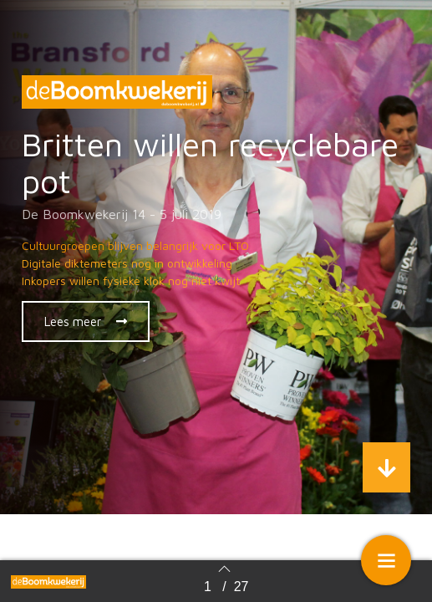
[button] (86, 321)
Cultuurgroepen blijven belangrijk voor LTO (135, 245)
